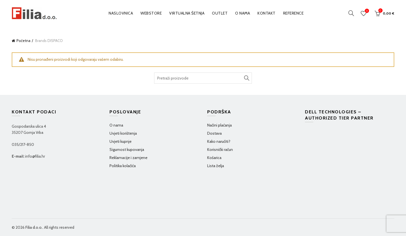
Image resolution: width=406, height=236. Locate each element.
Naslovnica (121, 13)
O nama (242, 13)
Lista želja (215, 165)
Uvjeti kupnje (120, 141)
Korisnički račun (220, 149)
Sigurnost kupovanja (126, 149)
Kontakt (266, 13)
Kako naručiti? (218, 141)
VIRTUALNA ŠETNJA (186, 13)
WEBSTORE (151, 13)
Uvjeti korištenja (123, 133)
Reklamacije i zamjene (128, 157)
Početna (23, 40)
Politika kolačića (122, 165)
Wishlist (366, 11)
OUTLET (220, 13)
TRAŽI (246, 78)
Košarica (214, 157)
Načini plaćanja (219, 125)
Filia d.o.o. (33, 227)
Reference (293, 13)
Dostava (214, 133)
